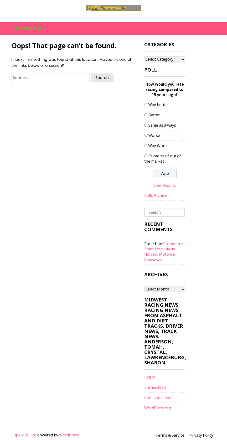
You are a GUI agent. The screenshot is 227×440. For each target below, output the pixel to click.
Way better (158, 104)
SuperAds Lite (23, 435)
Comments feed (158, 397)
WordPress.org (157, 407)
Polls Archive (155, 195)
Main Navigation (113, 28)
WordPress (69, 435)
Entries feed (155, 387)
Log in (149, 377)
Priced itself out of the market (162, 158)
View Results (164, 185)
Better (154, 115)
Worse (154, 135)
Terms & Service (169, 435)
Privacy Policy (201, 435)
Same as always (162, 125)
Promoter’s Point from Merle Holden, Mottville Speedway (163, 251)
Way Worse (158, 145)
